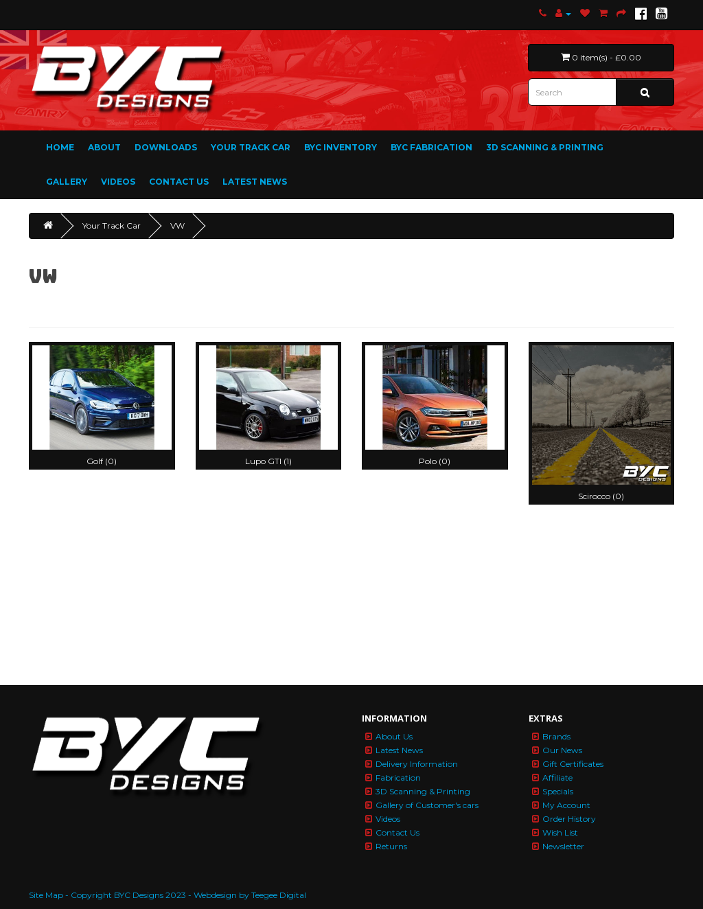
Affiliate (557, 777)
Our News (562, 750)
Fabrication (398, 777)
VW (177, 225)
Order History (569, 819)
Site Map (46, 895)
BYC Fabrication (431, 147)
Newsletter (563, 846)
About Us (394, 736)
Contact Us (179, 181)
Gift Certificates (572, 764)
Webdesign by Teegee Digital (250, 895)
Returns (391, 846)
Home (60, 147)
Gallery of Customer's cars (427, 805)
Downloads (166, 147)
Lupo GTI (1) (268, 461)
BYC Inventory (340, 147)
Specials (557, 791)
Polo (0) (434, 461)
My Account (566, 805)
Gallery (66, 181)
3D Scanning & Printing (544, 147)
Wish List (560, 832)
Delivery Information (417, 764)
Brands (556, 736)
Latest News (254, 181)
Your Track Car (250, 147)
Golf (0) (102, 461)
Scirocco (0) (601, 496)
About (104, 147)
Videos (118, 181)
